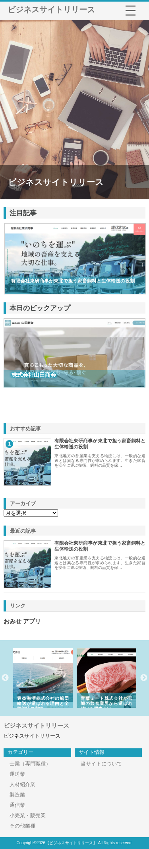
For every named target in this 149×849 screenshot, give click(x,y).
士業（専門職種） (30, 764)
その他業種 (22, 826)
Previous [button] (5, 678)
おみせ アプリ (22, 621)
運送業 (17, 774)
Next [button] (144, 678)
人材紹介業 (22, 784)
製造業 (17, 795)
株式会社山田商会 (34, 375)
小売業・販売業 (28, 815)
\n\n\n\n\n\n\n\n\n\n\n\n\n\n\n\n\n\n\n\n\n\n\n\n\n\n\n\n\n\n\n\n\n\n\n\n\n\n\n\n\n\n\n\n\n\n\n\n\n (31, 513)
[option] (50, 678)
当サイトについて (101, 764)
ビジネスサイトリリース (51, 9)
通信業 (17, 805)
